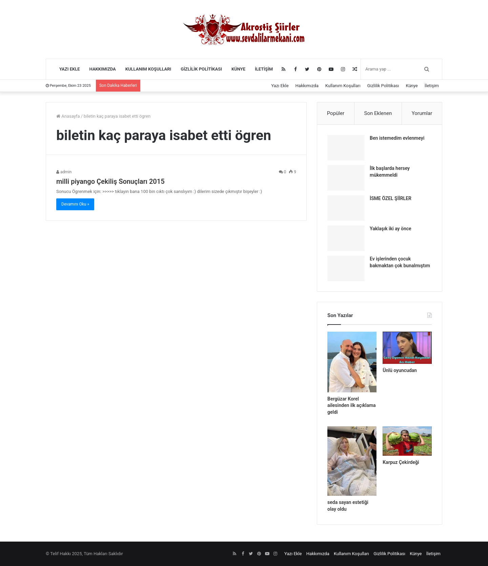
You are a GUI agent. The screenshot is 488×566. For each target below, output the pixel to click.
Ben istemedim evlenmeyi (397, 138)
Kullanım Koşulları (148, 69)
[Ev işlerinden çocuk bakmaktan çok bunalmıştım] (346, 268)
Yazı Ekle (69, 69)
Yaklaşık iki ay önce (390, 228)
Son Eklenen (378, 113)
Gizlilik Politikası (201, 69)
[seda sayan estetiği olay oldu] (352, 461)
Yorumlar (422, 113)
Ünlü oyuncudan (400, 370)
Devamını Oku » (75, 204)
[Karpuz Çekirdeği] (407, 440)
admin (64, 172)
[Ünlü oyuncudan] (407, 348)
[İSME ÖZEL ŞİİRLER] (346, 208)
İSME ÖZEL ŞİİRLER (390, 198)
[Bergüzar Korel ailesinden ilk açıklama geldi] (352, 362)
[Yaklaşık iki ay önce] (346, 238)
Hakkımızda (102, 69)
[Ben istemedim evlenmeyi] (346, 147)
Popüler (335, 113)
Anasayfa (68, 116)
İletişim (264, 69)
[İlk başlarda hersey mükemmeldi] (346, 178)
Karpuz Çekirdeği (401, 462)
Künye (238, 69)
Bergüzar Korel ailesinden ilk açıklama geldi (351, 405)
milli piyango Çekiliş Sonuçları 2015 (110, 181)
